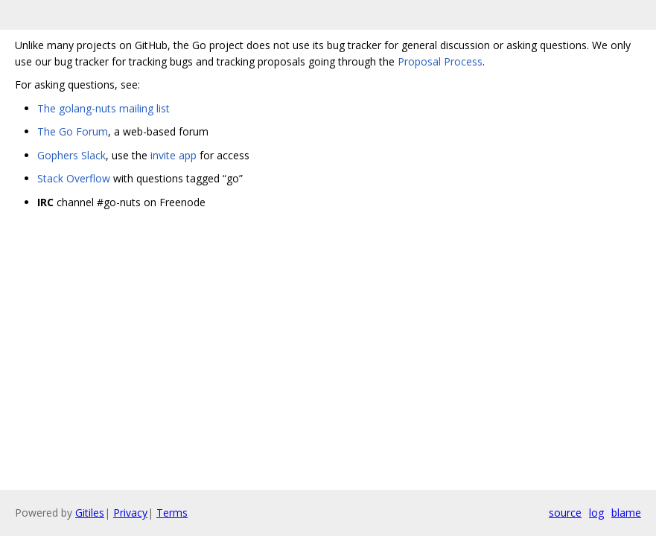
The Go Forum (72, 131)
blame (626, 512)
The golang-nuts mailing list (103, 108)
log (596, 512)
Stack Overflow (73, 178)
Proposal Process (440, 61)
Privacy (130, 512)
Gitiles (89, 512)
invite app (173, 155)
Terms (172, 512)
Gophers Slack (71, 155)
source (565, 512)
